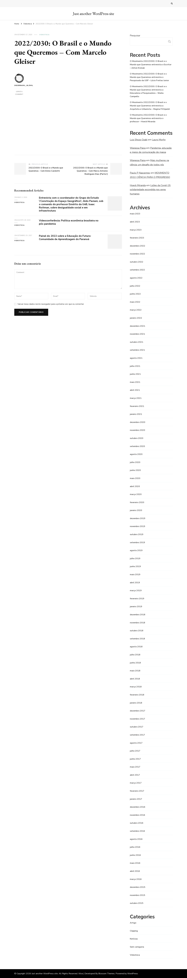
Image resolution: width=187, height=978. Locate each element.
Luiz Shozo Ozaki (138, 139)
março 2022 (136, 309)
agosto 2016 (136, 839)
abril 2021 (135, 390)
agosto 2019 (136, 550)
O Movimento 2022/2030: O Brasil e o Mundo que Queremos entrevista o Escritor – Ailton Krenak (150, 64)
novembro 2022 (137, 253)
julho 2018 (135, 654)
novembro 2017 (137, 718)
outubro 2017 (136, 726)
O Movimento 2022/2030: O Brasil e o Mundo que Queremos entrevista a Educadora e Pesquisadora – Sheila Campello (148, 91)
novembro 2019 (137, 526)
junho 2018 (135, 662)
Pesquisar (135, 35)
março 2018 (136, 686)
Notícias (134, 938)
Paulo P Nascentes (140, 172)
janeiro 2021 (136, 414)
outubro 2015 (136, 903)
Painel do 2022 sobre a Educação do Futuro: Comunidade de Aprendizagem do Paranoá (65, 237)
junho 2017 (135, 759)
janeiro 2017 (136, 799)
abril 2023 (135, 221)
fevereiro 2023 (137, 237)
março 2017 (136, 782)
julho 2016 (135, 847)
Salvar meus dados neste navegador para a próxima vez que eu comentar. (51, 304)
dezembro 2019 (137, 518)
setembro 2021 (137, 350)
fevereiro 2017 (137, 791)
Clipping (134, 930)
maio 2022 (135, 302)
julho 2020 (135, 462)
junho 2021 (135, 374)
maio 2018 (135, 670)
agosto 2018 (136, 646)
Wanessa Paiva (138, 148)
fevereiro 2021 (137, 406)
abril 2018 (135, 678)
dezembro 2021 (137, 326)
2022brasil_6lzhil (19, 80)
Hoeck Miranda (138, 185)
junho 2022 (135, 293)
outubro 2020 (136, 438)
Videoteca (44, 35)
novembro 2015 (137, 895)
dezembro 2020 (137, 422)
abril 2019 (135, 582)
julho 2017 (135, 750)
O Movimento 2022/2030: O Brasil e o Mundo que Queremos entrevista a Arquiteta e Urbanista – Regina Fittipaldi (150, 105)
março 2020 (136, 494)
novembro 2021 (137, 334)
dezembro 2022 (137, 245)
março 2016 (136, 879)
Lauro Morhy (159, 139)
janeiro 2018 (136, 702)
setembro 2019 (137, 542)
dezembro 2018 (137, 614)
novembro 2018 (137, 622)
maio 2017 (135, 766)
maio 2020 (135, 478)
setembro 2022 (137, 269)
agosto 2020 (136, 454)
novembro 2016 (137, 815)
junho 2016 (135, 855)
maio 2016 (135, 863)
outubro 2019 (136, 534)
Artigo (133, 922)
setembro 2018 (137, 638)
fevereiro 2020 (137, 502)
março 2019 (136, 590)
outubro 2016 (136, 823)
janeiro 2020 (136, 510)
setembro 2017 (137, 734)
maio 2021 (135, 382)
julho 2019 (135, 558)
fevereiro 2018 (137, 694)
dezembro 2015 (137, 887)
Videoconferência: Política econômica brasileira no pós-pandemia (69, 222)
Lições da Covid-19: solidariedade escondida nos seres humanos (150, 189)
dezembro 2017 (137, 710)
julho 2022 (135, 286)
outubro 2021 (136, 342)
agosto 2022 (136, 277)
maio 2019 (135, 574)
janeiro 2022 (136, 318)
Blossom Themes (106, 973)
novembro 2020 (137, 430)
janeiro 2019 (136, 606)
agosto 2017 (136, 743)
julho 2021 (135, 366)
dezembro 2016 (137, 807)
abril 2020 (135, 486)
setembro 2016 (137, 831)
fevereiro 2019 (137, 598)
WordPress (132, 973)
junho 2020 (135, 470)
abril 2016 (135, 871)
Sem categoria (137, 946)
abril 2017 (135, 775)
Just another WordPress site (93, 13)
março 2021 (136, 398)
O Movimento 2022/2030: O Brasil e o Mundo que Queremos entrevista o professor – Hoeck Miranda (148, 118)
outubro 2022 (136, 261)
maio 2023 (135, 213)
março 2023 (136, 229)
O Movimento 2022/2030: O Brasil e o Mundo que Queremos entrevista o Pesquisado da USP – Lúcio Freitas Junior (149, 77)
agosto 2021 (136, 358)
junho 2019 (135, 566)
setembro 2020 (137, 446)
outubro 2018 (136, 630)
